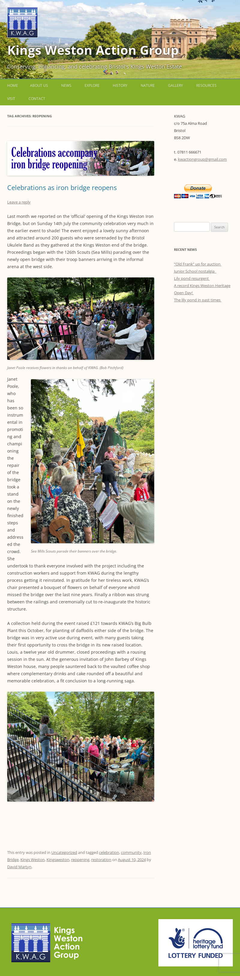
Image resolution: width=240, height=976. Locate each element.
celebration (109, 852)
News (66, 85)
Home (12, 85)
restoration (101, 859)
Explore (92, 85)
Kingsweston (57, 859)
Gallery (175, 85)
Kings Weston (32, 859)
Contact (36, 98)
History (120, 85)
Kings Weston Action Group (93, 49)
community (131, 852)
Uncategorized (64, 852)
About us (39, 85)
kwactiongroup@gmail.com (202, 159)
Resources (206, 85)
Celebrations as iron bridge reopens (62, 187)
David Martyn (19, 866)
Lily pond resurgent (192, 278)
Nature (148, 85)
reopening (80, 859)
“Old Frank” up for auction (197, 264)
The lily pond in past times (197, 300)
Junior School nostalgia (195, 271)
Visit (11, 98)
